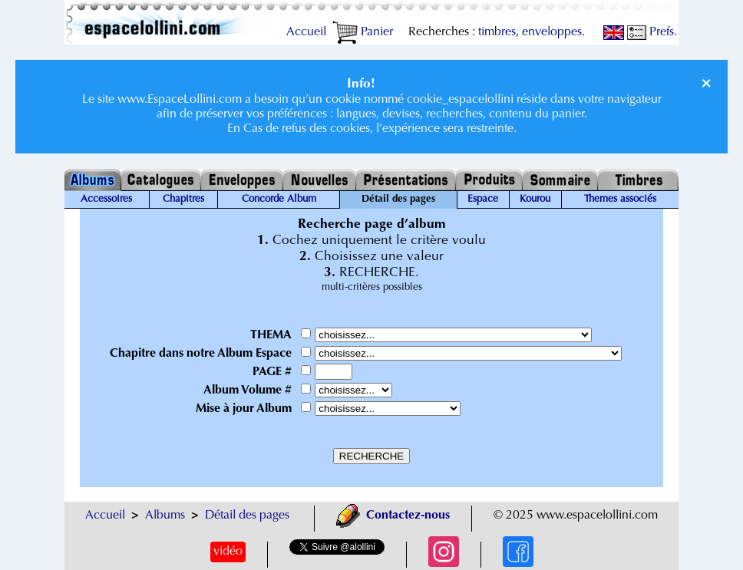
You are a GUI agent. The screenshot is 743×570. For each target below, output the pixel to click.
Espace (482, 199)
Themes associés (620, 199)
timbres (497, 32)
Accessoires (106, 199)
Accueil (306, 32)
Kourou (535, 199)
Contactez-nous (393, 515)
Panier (362, 32)
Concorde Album (279, 199)
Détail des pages (247, 515)
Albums (165, 515)
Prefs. (652, 32)
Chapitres (183, 199)
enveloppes (552, 32)
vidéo (228, 551)
